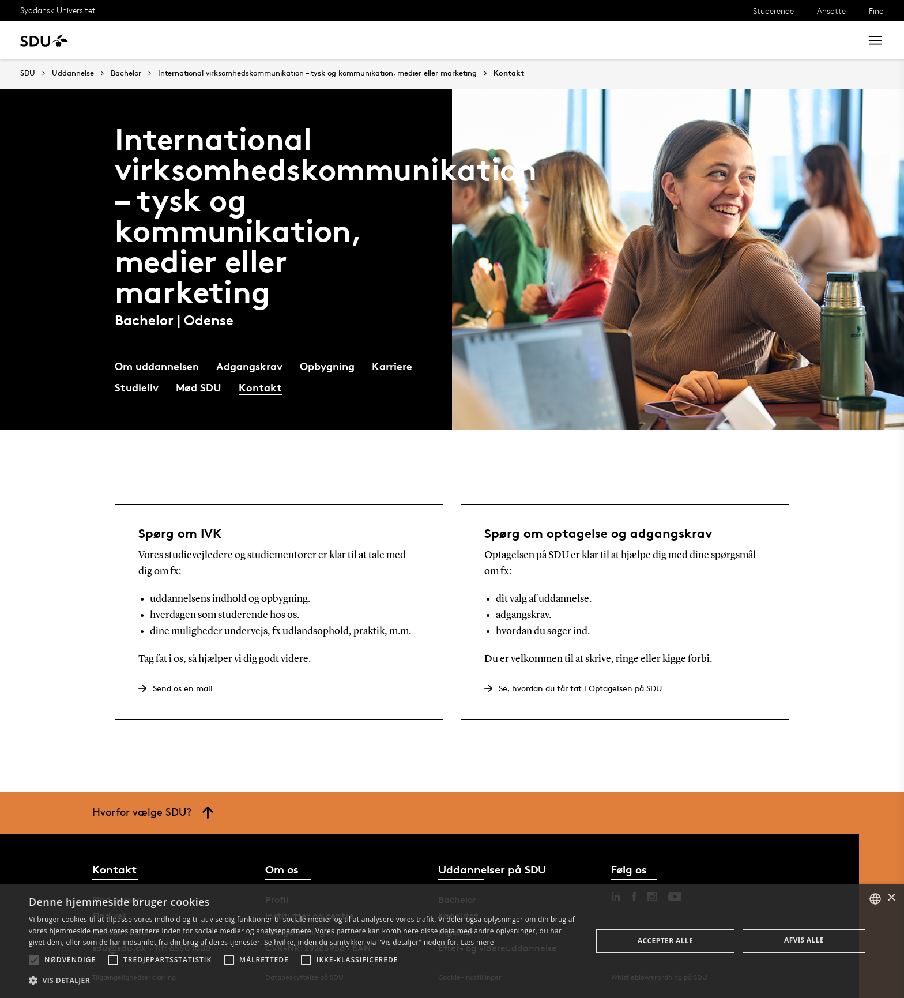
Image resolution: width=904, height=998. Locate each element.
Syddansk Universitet (58, 10)
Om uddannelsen (157, 365)
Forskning (185, 40)
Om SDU (410, 40)
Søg (838, 40)
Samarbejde (298, 40)
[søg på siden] (756, 40)
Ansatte (831, 11)
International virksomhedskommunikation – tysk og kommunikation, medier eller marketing (317, 73)
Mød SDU (198, 387)
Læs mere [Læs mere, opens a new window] (477, 942)
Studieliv (137, 387)
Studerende (773, 11)
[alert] (452, 941)
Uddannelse (123, 40)
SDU (27, 73)
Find (876, 11)
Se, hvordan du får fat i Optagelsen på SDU (579, 688)
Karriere (392, 365)
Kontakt (509, 73)
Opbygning (327, 365)
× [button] (891, 898)
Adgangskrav (249, 365)
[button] (34, 959)
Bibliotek (359, 40)
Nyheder (238, 40)
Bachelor (126, 73)
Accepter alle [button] (665, 941)
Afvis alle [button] (804, 940)
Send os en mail (182, 688)
